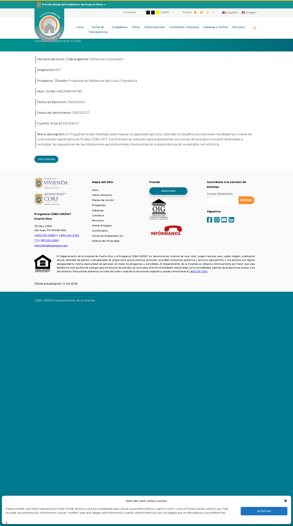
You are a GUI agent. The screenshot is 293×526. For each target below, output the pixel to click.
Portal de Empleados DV (107, 235)
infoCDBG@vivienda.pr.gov (51, 245)
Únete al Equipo (102, 225)
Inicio (95, 189)
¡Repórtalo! (168, 191)
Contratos (98, 215)
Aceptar (264, 511)
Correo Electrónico (220, 194)
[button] (285, 501)
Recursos (98, 220)
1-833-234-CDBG (45, 235)
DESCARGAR (46, 159)
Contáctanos (100, 230)
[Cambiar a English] (249, 12)
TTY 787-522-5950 (46, 240)
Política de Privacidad (105, 240)
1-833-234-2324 (69, 235)
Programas (99, 205)
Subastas (98, 210)
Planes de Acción (103, 200)
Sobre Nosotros (102, 194)
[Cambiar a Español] (230, 12)
